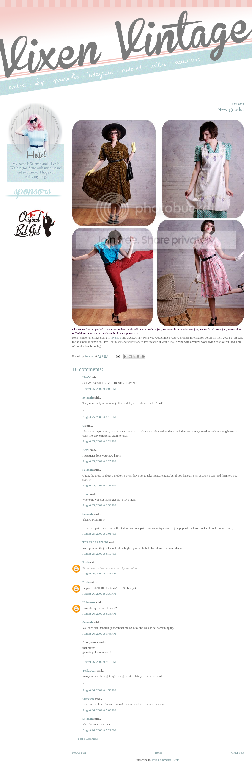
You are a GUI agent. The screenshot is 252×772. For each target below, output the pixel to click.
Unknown (88, 602)
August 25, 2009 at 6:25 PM (99, 461)
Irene (85, 494)
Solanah (87, 397)
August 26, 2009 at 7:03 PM (99, 710)
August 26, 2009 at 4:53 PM (99, 690)
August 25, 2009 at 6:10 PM (99, 417)
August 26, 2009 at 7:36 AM (99, 593)
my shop (116, 337)
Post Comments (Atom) (166, 759)
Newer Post (79, 752)
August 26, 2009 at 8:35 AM (99, 613)
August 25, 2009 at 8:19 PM (99, 553)
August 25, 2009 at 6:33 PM (99, 505)
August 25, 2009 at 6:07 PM (99, 388)
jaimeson (88, 698)
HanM (86, 377)
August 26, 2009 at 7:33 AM (99, 573)
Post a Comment (88, 738)
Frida (86, 562)
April (85, 449)
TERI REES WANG (95, 542)
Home (158, 752)
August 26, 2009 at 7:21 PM (99, 730)
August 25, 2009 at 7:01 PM (99, 533)
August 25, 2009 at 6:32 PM (99, 485)
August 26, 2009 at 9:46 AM (99, 633)
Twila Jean (89, 670)
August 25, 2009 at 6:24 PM (99, 441)
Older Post (237, 752)
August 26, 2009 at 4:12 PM (99, 661)
